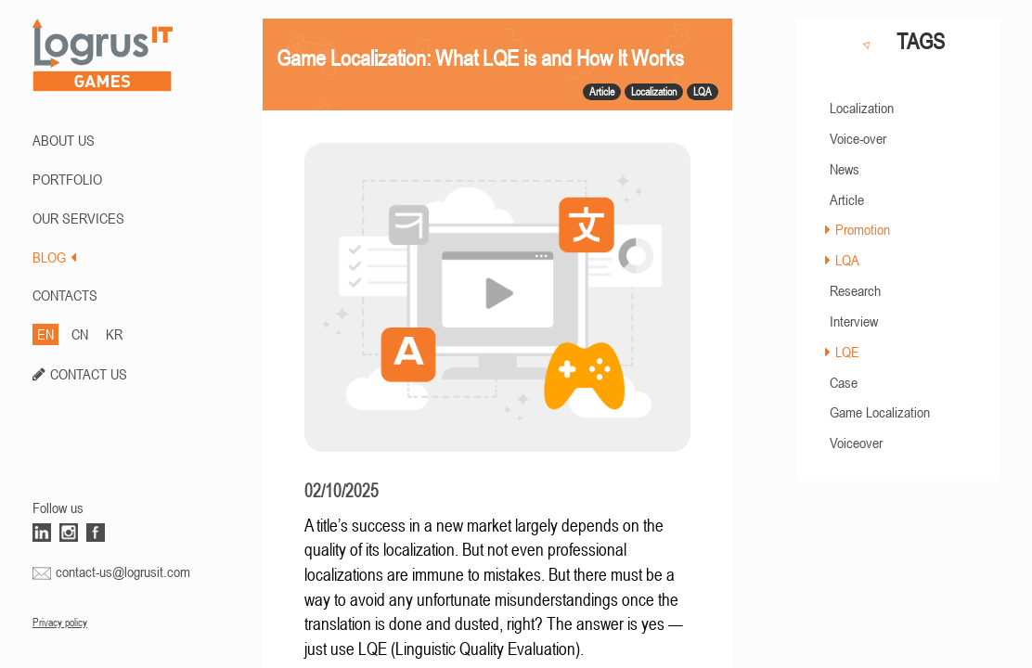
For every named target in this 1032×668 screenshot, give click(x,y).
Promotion (862, 229)
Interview (854, 321)
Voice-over (858, 138)
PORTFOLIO (67, 179)
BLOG (54, 257)
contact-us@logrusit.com (123, 571)
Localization (862, 107)
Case (844, 382)
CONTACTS (64, 295)
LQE (847, 351)
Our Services (78, 218)
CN (79, 334)
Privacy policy (59, 622)
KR (114, 334)
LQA (847, 259)
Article (847, 199)
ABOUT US (63, 140)
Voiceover (856, 442)
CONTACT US (88, 374)
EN (45, 334)
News (844, 169)
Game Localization (880, 412)
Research (855, 290)
